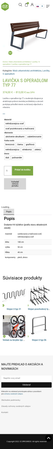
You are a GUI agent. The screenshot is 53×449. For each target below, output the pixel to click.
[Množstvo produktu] (8, 171)
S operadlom (9, 74)
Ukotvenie (8, 133)
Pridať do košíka (22, 169)
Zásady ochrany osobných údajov (16, 406)
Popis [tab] (8, 211)
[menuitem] (39, 6)
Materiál (7, 120)
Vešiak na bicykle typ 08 (14, 340)
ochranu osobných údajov (13, 394)
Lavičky (35, 62)
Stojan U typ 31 (14, 309)
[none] (39, 6)
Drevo (6, 154)
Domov (5, 62)
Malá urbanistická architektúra (20, 62)
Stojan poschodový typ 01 (40, 309)
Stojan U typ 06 (39, 340)
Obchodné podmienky (10, 400)
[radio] (15, 124)
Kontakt (4, 412)
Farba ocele (9, 141)
